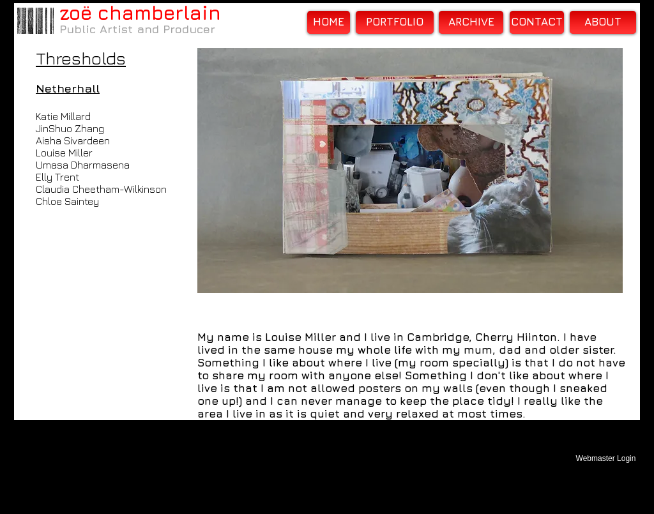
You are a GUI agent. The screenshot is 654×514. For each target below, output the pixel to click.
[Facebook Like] (277, 318)
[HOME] (328, 22)
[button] (410, 170)
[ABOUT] (603, 22)
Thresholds (81, 58)
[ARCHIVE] (471, 22)
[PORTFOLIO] (395, 22)
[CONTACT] (537, 22)
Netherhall (68, 88)
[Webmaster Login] (606, 458)
